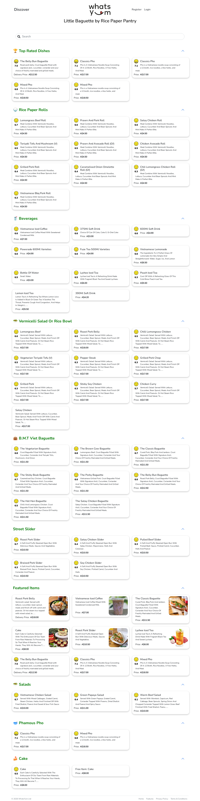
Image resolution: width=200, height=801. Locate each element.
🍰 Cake (20, 758)
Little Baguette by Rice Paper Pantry (100, 21)
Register (137, 9)
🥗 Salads (22, 684)
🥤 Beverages (25, 218)
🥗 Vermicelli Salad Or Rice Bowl (42, 321)
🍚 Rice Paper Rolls (30, 109)
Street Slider (24, 529)
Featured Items (26, 587)
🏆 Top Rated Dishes (31, 50)
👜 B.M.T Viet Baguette (34, 438)
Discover (21, 9)
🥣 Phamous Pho (28, 722)
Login (147, 9)
